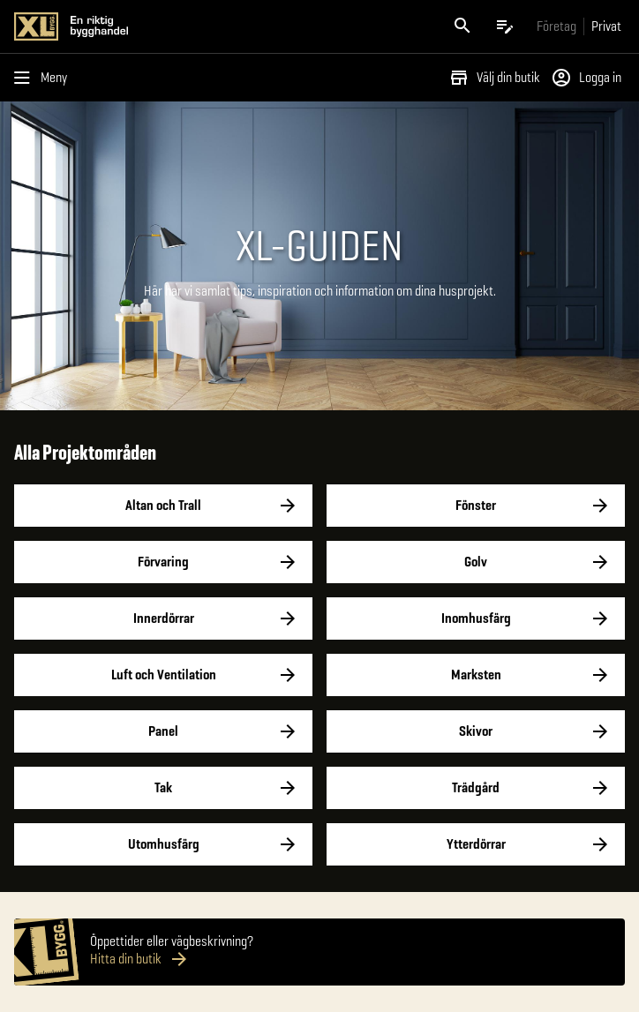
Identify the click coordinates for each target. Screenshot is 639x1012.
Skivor (476, 731)
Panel (163, 731)
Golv (476, 562)
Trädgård (476, 787)
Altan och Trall (163, 505)
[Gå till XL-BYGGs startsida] (163, 26)
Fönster (476, 505)
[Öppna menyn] (44, 77)
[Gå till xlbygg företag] (556, 26)
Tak (163, 787)
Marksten (476, 675)
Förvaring (163, 562)
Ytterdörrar (476, 844)
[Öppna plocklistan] (505, 26)
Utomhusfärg (163, 844)
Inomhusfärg (476, 618)
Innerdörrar (163, 618)
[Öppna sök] (462, 26)
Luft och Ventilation (163, 675)
